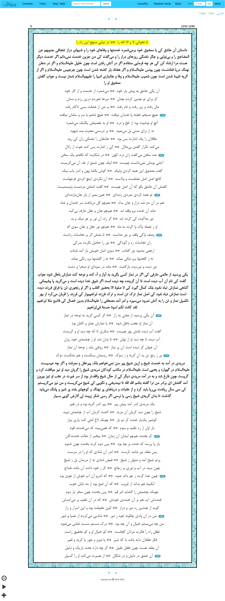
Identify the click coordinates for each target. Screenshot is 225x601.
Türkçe (211, 13)
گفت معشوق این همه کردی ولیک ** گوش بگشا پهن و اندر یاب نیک (112, 171)
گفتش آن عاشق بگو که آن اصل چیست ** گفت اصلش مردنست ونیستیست (112, 187)
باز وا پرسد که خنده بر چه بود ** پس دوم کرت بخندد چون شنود (112, 444)
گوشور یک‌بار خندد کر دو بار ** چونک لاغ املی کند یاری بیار (112, 420)
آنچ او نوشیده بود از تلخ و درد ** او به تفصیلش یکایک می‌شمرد (112, 123)
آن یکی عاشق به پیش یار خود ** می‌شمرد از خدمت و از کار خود (112, 91)
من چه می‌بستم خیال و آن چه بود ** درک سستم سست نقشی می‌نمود (112, 524)
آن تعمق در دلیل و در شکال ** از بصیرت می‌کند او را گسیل (109, 556)
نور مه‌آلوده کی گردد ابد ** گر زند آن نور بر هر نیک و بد (112, 219)
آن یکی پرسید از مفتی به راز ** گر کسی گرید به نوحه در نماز (109, 315)
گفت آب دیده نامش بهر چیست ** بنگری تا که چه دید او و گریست (112, 331)
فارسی (220, 13)
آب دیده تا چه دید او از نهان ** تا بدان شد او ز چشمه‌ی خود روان (112, 339)
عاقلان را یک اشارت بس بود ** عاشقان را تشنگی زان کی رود (112, 139)
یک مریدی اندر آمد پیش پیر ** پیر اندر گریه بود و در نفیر (112, 404)
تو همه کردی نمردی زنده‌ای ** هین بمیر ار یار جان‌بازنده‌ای (109, 195)
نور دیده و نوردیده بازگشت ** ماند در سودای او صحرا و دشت (112, 267)
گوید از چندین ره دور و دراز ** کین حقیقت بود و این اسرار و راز (112, 508)
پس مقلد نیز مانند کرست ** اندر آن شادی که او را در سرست (112, 452)
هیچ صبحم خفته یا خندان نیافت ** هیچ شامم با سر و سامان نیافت (109, 115)
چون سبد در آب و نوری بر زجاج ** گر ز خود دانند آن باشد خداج (112, 468)
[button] (28, 3)
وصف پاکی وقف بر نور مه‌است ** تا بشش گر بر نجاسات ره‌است (109, 235)
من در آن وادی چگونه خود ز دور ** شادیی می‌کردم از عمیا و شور (109, 516)
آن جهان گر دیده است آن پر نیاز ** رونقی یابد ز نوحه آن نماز (112, 347)
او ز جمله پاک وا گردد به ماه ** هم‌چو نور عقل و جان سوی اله (112, 227)
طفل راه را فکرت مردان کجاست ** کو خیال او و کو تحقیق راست (112, 532)
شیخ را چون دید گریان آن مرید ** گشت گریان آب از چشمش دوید (112, 412)
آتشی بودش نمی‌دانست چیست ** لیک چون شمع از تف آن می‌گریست (112, 163)
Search (106, 4)
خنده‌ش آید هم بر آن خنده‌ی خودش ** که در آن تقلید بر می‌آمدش (112, 500)
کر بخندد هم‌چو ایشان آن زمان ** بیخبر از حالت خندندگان (109, 436)
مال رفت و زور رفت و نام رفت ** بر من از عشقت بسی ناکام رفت (112, 107)
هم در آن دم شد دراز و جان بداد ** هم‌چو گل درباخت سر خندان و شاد (112, 203)
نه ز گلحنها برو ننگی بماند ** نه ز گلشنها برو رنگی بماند (112, 259)
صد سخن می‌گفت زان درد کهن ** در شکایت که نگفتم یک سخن (109, 155)
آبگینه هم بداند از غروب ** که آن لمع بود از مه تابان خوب (112, 484)
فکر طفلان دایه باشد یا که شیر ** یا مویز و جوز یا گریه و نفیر (112, 540)
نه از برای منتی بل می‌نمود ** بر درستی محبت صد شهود (112, 131)
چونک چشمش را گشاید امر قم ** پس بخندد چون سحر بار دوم (112, 492)
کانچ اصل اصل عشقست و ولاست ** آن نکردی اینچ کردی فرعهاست (113, 179)
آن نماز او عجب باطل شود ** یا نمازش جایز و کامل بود (112, 323)
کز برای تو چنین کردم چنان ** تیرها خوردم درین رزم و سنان (112, 99)
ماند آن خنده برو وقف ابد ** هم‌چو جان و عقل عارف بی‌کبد (113, 211)
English (202, 13)
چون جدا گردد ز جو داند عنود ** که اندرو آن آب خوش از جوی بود (109, 476)
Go (209, 4)
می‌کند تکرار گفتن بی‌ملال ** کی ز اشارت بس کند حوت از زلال (112, 147)
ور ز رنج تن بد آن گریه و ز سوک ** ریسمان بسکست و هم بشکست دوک (109, 355)
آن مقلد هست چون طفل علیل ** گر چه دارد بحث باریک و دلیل (112, 548)
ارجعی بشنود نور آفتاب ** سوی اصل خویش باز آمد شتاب (112, 251)
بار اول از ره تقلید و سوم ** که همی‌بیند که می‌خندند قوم (112, 428)
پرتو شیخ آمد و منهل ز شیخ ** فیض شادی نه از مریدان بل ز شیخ (112, 460)
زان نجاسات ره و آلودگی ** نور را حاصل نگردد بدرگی (112, 243)
